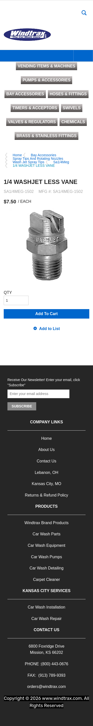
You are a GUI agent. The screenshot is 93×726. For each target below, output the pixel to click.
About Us (46, 449)
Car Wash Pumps (46, 557)
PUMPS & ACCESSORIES (46, 80)
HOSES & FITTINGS (68, 94)
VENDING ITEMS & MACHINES (46, 66)
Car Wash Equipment (46, 545)
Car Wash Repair (46, 618)
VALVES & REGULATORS (32, 122)
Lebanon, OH (46, 472)
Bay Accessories (43, 155)
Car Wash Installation (46, 607)
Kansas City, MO (46, 484)
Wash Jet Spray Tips (28, 162)
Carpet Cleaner (46, 579)
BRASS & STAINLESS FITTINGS (46, 136)
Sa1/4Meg (61, 162)
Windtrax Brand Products (47, 523)
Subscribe (22, 406)
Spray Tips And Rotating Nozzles (38, 159)
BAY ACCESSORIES (25, 94)
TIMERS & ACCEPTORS (34, 108)
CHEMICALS (73, 122)
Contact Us (46, 461)
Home (17, 155)
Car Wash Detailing (46, 568)
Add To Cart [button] (46, 314)
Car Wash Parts (46, 534)
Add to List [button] (49, 329)
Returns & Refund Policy (46, 495)
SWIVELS (72, 108)
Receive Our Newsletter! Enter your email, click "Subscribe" (43, 382)
